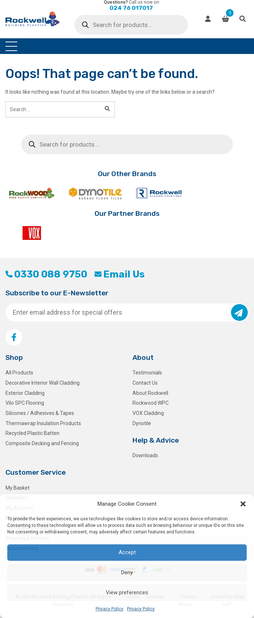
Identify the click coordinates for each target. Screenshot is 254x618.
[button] (243, 504)
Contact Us (145, 383)
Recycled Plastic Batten (32, 433)
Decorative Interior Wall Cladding (42, 383)
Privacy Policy (109, 608)
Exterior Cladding (25, 393)
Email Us (120, 274)
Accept (127, 552)
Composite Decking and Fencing (42, 443)
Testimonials (147, 373)
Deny (127, 572)
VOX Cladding (148, 413)
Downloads (145, 455)
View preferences (127, 592)
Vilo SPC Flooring (24, 403)
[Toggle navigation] (11, 46)
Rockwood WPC (150, 403)
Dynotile (141, 423)
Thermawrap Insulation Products (43, 423)
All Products (19, 373)
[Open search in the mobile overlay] (131, 24)
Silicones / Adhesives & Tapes (39, 413)
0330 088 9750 (46, 274)
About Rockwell (150, 393)
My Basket (17, 488)
